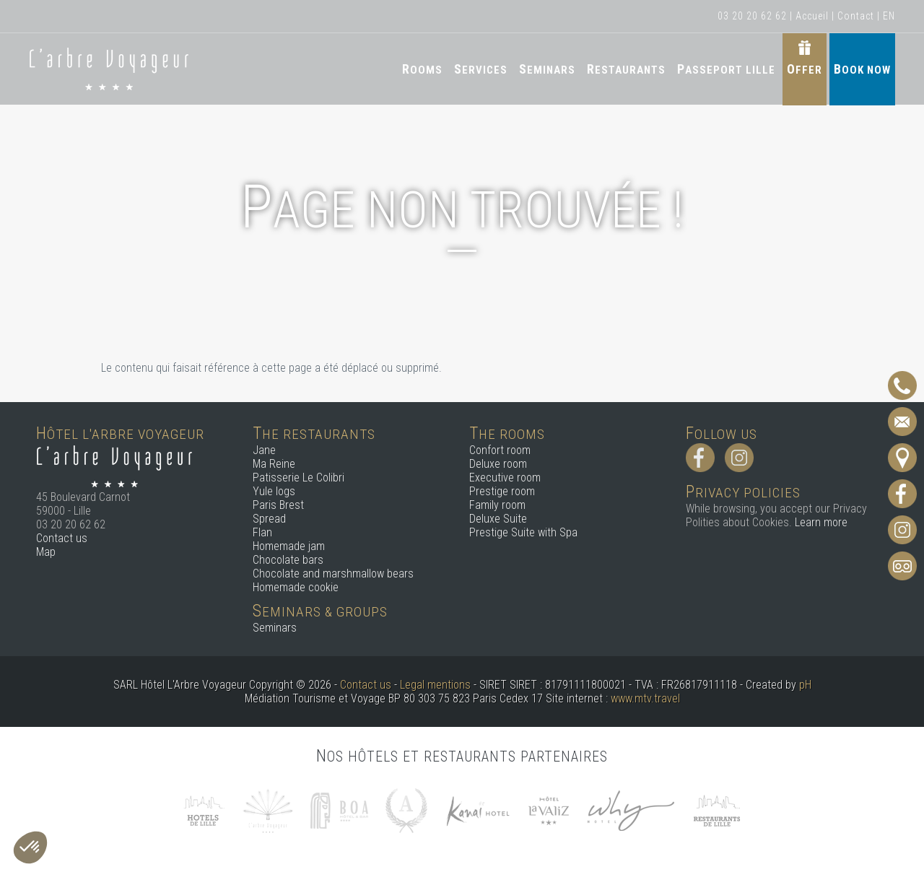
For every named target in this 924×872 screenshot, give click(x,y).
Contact (855, 16)
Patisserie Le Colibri (298, 477)
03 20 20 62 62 (752, 16)
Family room (497, 505)
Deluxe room (498, 464)
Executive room (505, 477)
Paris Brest (278, 505)
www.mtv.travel (645, 698)
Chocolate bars (288, 560)
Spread (269, 519)
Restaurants (626, 69)
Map (46, 552)
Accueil (812, 16)
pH (805, 685)
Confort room (500, 450)
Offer (804, 69)
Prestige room (502, 491)
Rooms (422, 69)
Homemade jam (289, 546)
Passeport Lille (726, 69)
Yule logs (274, 491)
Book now (862, 69)
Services (480, 69)
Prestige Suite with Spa (523, 532)
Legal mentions (435, 685)
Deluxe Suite (498, 519)
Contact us (61, 538)
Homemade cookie (296, 587)
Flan (262, 532)
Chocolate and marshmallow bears (333, 573)
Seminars (547, 69)
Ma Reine (274, 464)
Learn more (821, 522)
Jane (264, 450)
